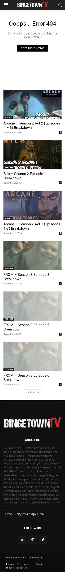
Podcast (9, 167)
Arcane (8, 117)
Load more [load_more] (32, 392)
